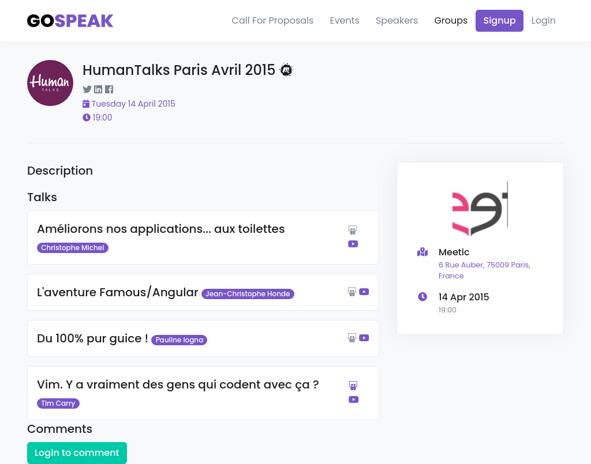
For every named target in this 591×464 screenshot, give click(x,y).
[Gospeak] (70, 21)
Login (544, 20)
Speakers (397, 20)
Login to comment (77, 452)
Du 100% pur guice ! (92, 338)
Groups (450, 20)
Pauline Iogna (180, 340)
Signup (499, 20)
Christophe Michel (72, 247)
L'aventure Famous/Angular (118, 292)
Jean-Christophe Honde (247, 294)
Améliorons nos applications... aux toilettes (161, 229)
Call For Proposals (273, 20)
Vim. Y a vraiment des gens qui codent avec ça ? (178, 384)
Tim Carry (58, 403)
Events (345, 20)
